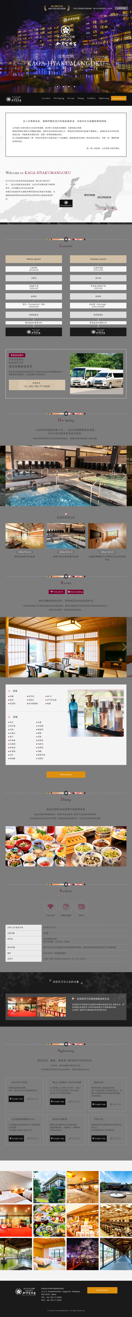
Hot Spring (59, 98)
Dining (81, 98)
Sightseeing (104, 98)
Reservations (119, 98)
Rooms (71, 98)
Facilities (91, 98)
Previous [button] (7, 46)
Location (46, 98)
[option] (66, 476)
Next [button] (124, 46)
